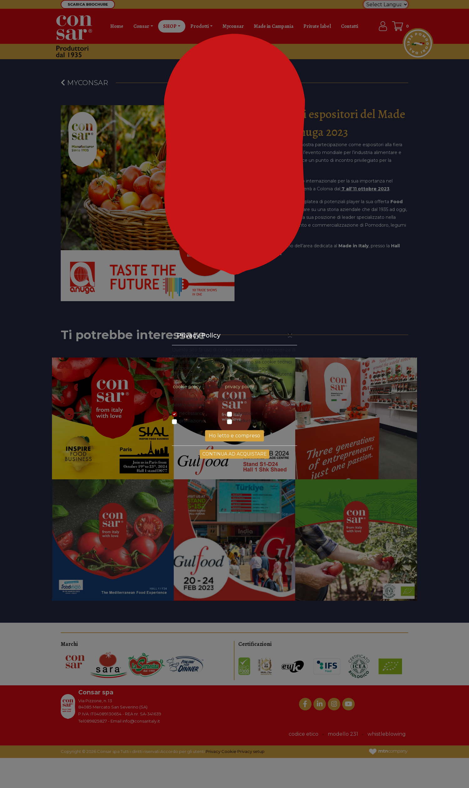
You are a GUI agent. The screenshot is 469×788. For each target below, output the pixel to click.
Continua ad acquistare (234, 454)
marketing (245, 421)
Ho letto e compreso (234, 436)
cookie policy (187, 386)
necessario (191, 413)
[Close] (290, 334)
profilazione (192, 421)
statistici (243, 413)
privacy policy (239, 386)
